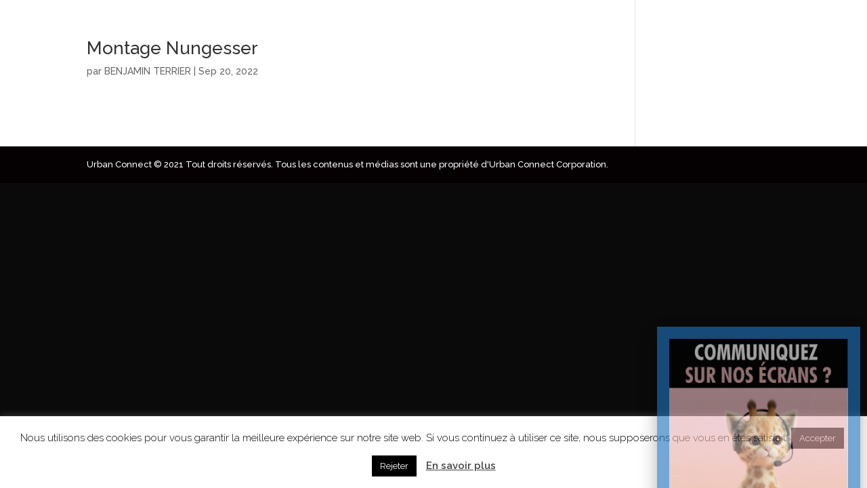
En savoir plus (461, 466)
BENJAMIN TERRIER (147, 71)
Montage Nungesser (172, 48)
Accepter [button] (817, 438)
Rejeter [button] (394, 466)
